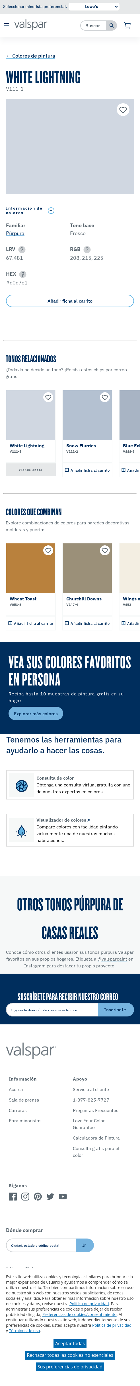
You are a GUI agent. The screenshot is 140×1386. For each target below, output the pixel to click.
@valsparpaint (112, 959)
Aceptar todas (70, 1343)
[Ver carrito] (128, 25)
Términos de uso (24, 1330)
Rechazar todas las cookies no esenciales (70, 1355)
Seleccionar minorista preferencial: (35, 6)
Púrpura (15, 233)
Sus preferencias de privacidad (70, 1367)
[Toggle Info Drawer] (89, 210)
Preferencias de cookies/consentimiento (79, 1314)
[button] (6, 25)
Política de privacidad (89, 1303)
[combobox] (93, 25)
